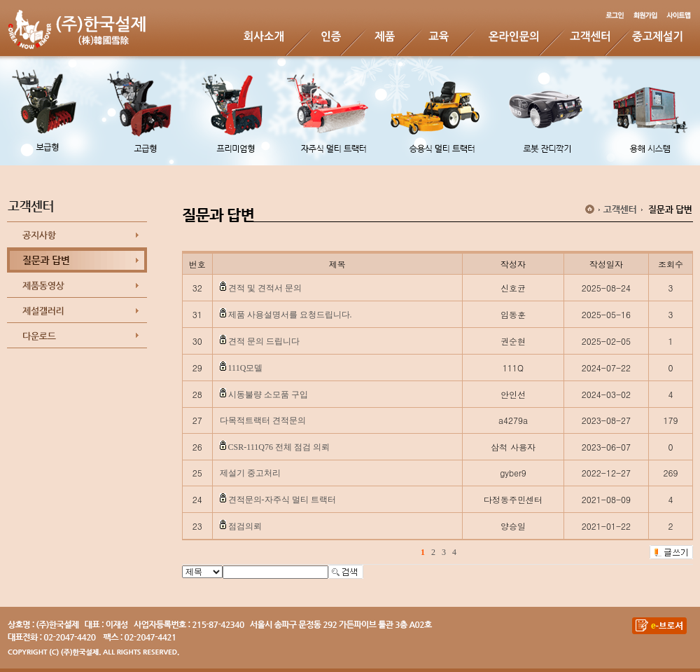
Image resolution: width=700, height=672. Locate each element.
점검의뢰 (245, 526)
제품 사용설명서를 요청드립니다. (290, 315)
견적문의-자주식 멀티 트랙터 (282, 500)
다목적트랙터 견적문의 (263, 420)
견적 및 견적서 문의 (265, 288)
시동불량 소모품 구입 (268, 394)
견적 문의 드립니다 (264, 341)
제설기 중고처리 (250, 473)
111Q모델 (245, 368)
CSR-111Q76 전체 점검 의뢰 (279, 447)
